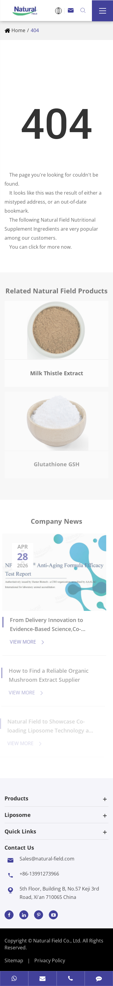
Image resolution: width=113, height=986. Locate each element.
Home (18, 30)
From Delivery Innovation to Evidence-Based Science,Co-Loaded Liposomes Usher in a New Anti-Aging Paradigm (45, 624)
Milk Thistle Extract (56, 370)
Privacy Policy (49, 960)
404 (35, 30)
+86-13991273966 (39, 873)
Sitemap (14, 960)
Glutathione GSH (57, 462)
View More (24, 642)
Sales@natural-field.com (47, 858)
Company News (56, 522)
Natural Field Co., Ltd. (58, 940)
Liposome (18, 814)
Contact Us (19, 847)
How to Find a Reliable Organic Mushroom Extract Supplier (46, 675)
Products (16, 798)
